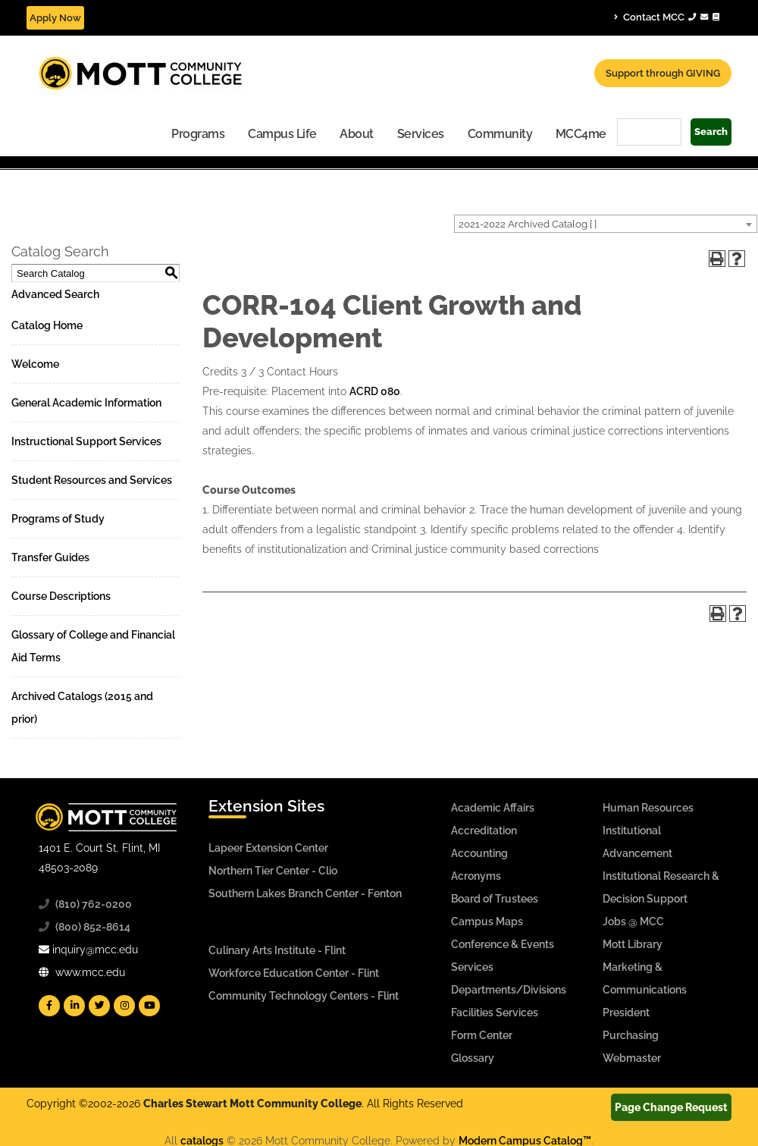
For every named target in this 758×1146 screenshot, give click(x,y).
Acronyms (476, 876)
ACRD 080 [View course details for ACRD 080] (374, 391)
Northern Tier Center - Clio (272, 871)
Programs (197, 134)
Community (500, 134)
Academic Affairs (492, 808)
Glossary (472, 1058)
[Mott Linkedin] (74, 1005)
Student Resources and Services (91, 480)
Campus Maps (487, 921)
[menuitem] (198, 133)
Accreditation (484, 830)
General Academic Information (86, 403)
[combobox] (605, 224)
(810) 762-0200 (93, 904)
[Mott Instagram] (124, 1005)
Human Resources (648, 808)
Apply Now (55, 18)
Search (711, 131)
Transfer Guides (50, 557)
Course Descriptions (61, 596)
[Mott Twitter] (99, 1005)
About (357, 134)
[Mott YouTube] (149, 1005)
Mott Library (632, 944)
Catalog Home (47, 325)
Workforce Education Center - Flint (293, 973)
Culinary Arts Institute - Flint (277, 950)
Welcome (35, 364)
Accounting (479, 853)
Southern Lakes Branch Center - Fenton (305, 893)
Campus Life (282, 134)
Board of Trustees (494, 899)
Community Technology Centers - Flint (303, 996)
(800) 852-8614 (92, 927)
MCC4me (581, 134)
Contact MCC (666, 17)
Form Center (481, 1035)
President (626, 1012)
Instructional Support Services (86, 441)
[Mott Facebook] (49, 1005)
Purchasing (631, 1035)
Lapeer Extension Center (268, 848)
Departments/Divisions (508, 990)
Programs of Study (58, 519)
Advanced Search (55, 294)
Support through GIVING (663, 73)
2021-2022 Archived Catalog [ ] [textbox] (528, 224)
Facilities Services (494, 1012)
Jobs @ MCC (633, 921)
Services (420, 134)
